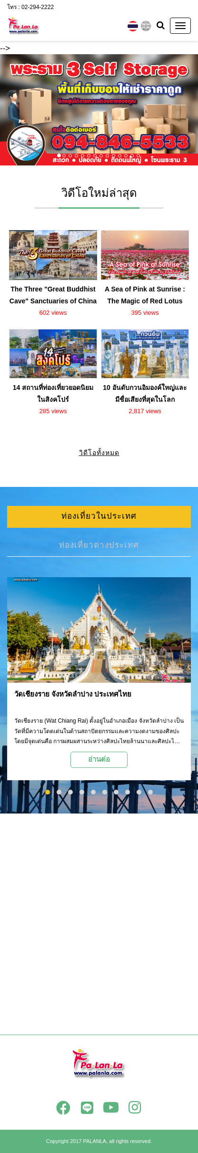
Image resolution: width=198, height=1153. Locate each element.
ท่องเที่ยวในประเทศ (99, 516)
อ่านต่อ (99, 759)
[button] (15, 109)
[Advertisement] (99, 924)
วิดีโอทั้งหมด (99, 452)
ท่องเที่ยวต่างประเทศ (99, 545)
